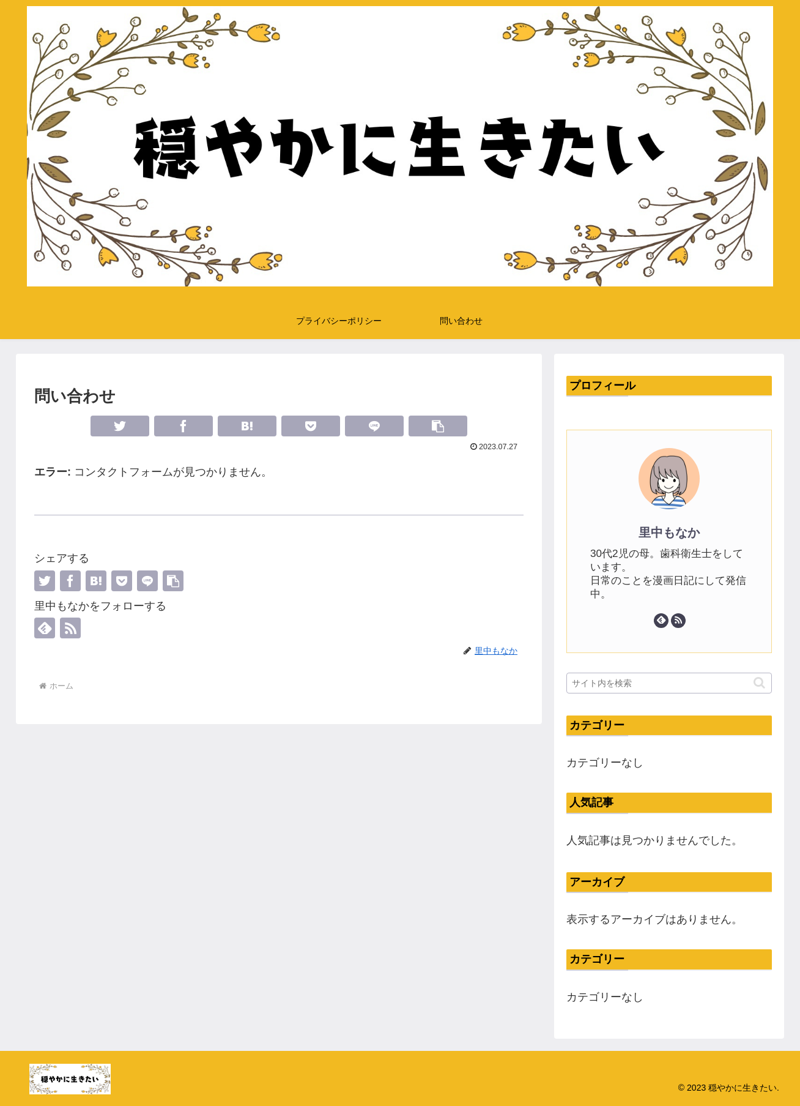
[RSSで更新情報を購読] (70, 628)
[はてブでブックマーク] (247, 426)
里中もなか (669, 532)
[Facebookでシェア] (183, 426)
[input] (669, 683)
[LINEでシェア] (374, 426)
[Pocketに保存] (310, 426)
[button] (438, 426)
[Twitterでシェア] (120, 426)
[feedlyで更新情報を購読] (44, 628)
